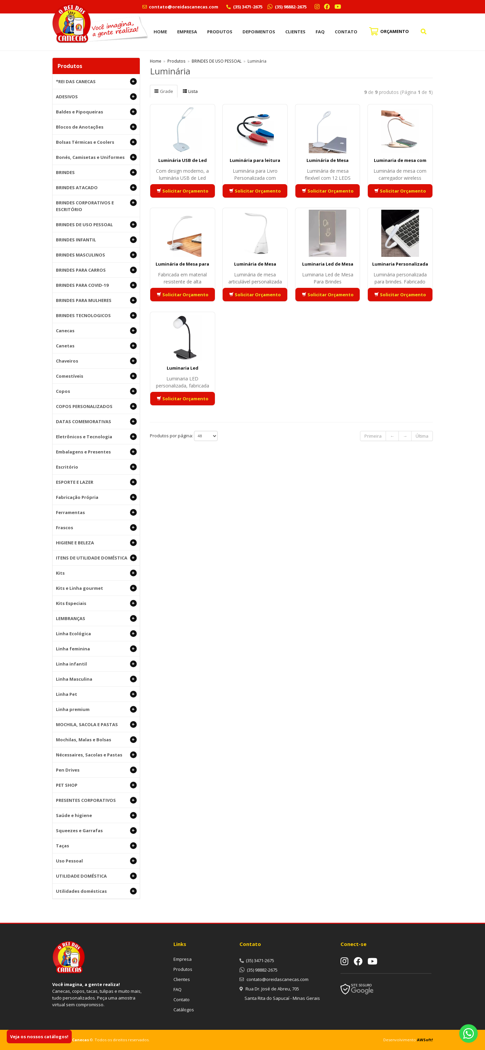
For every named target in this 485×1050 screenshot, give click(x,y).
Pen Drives (96, 770)
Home (160, 32)
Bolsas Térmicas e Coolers (96, 142)
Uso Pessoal (96, 860)
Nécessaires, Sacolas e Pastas (96, 754)
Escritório (96, 467)
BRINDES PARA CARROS (96, 270)
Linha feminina (96, 648)
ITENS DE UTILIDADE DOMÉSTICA (96, 557)
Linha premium (96, 709)
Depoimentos (259, 32)
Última (422, 436)
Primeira (373, 436)
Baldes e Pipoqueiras (96, 111)
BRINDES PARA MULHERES (96, 300)
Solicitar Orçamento (182, 191)
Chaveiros (96, 361)
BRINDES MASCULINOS (96, 254)
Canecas (96, 330)
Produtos (219, 32)
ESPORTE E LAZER (96, 482)
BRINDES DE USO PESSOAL (96, 224)
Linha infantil (96, 664)
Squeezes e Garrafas (96, 830)
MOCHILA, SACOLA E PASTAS (96, 724)
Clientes (295, 32)
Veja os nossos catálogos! (39, 1037)
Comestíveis (96, 376)
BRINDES (96, 172)
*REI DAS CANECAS (96, 81)
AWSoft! (425, 1039)
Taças (96, 845)
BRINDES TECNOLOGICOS (96, 315)
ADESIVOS (96, 96)
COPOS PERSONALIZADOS (96, 406)
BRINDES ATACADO (96, 187)
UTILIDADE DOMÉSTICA (96, 876)
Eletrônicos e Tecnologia (96, 436)
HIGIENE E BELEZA (96, 542)
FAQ (320, 32)
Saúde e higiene (96, 815)
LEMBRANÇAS (96, 618)
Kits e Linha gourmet (96, 588)
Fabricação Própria (96, 497)
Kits (96, 573)
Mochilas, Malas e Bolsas (96, 739)
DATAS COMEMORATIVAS (96, 421)
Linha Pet (96, 694)
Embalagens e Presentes (96, 451)
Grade (163, 91)
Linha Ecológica (96, 633)
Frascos (96, 527)
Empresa (187, 32)
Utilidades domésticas (96, 891)
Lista (190, 91)
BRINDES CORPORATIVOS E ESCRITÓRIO (96, 205)
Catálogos (183, 1010)
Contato (346, 32)
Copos (96, 391)
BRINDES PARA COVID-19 (96, 285)
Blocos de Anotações (96, 127)
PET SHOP (96, 785)
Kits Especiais (96, 603)
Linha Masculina (96, 679)
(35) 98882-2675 (290, 7)
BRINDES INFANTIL (96, 239)
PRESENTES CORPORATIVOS (96, 800)
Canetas (96, 345)
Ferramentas (96, 512)
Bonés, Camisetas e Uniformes (96, 157)
